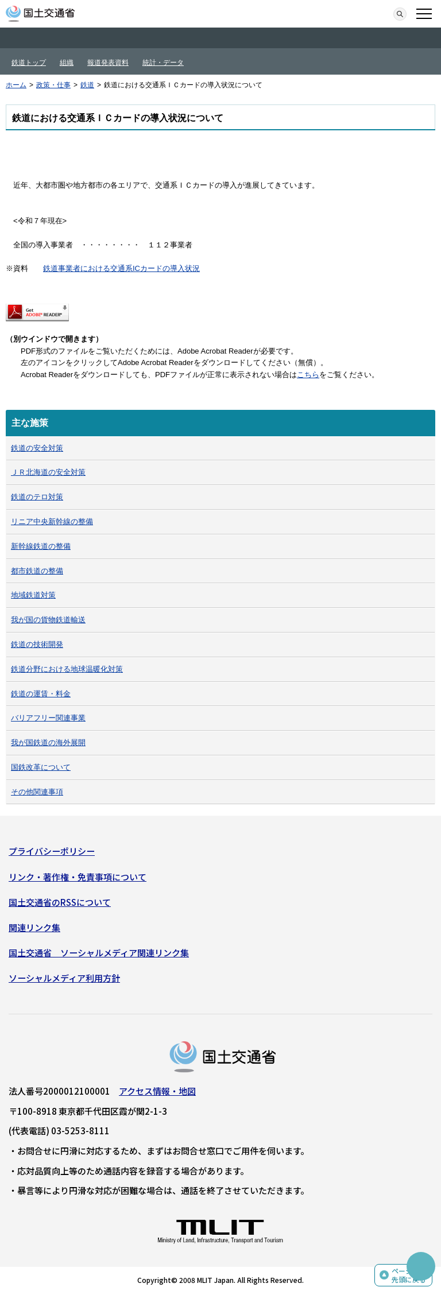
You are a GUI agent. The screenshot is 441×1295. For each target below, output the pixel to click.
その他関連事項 (37, 792)
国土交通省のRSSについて (60, 902)
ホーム (16, 85)
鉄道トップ (28, 63)
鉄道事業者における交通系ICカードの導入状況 (121, 268)
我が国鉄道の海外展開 (48, 742)
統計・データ (163, 63)
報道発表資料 (108, 63)
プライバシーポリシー (52, 851)
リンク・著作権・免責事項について (77, 877)
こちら (308, 374)
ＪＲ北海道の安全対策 (48, 472)
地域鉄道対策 (33, 595)
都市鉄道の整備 (37, 571)
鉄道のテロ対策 (37, 497)
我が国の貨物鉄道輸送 (48, 619)
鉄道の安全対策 (37, 448)
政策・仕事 (53, 85)
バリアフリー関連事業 (48, 718)
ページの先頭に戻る (409, 1275)
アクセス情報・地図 (157, 1091)
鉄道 (87, 85)
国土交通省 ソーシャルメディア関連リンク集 (99, 953)
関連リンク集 (34, 927)
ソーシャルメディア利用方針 (64, 978)
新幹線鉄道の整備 (41, 546)
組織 (67, 63)
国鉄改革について (41, 767)
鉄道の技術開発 (37, 644)
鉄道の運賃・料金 (41, 693)
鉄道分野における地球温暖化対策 (67, 669)
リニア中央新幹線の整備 (52, 521)
